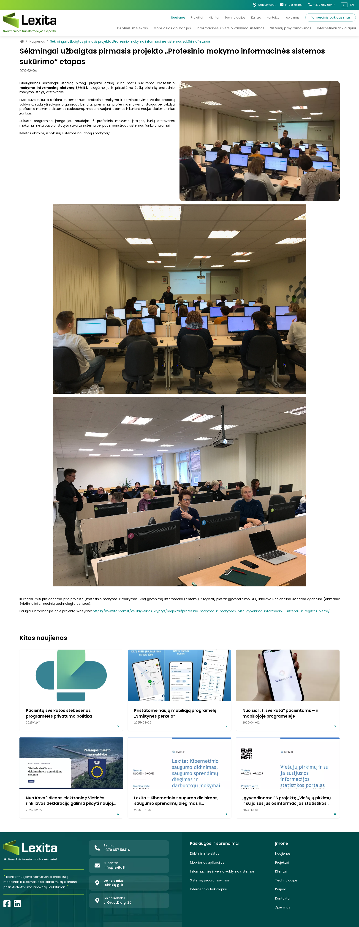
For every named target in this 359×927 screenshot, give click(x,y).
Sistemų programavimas (210, 880)
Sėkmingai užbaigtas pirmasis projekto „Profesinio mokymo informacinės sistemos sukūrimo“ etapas (130, 41)
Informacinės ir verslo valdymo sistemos (222, 871)
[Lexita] (30, 22)
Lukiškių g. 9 (113, 885)
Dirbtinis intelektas (204, 853)
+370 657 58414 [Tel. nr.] (321, 5)
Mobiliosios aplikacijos (207, 862)
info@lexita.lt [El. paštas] (291, 5)
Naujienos (38, 41)
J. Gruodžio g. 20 (117, 902)
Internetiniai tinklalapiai (208, 889)
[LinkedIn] (17, 904)
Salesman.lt (264, 5)
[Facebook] (7, 904)
